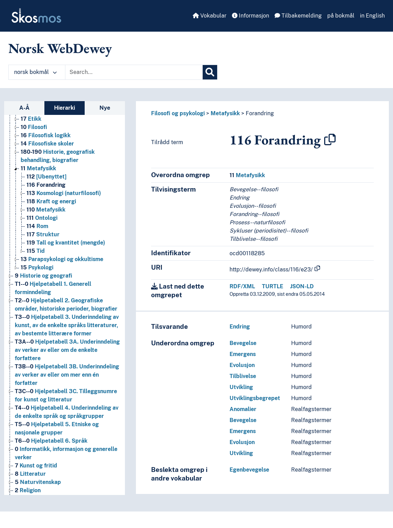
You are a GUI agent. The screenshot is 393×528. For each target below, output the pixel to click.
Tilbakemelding (298, 15)
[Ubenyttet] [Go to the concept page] (46, 176)
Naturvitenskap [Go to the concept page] (38, 482)
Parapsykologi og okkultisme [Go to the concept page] (62, 259)
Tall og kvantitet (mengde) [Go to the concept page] (65, 242)
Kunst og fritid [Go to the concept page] (36, 465)
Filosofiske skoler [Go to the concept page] (47, 143)
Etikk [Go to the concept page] (31, 119)
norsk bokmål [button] (35, 72)
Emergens (243, 354)
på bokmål (340, 15)
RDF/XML (242, 286)
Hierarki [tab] (64, 108)
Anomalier (243, 409)
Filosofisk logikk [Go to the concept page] (46, 135)
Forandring (260, 113)
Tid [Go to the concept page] (35, 251)
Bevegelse (243, 343)
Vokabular (209, 15)
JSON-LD (302, 286)
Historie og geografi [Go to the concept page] (43, 275)
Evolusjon (242, 365)
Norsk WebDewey (60, 48)
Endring (240, 326)
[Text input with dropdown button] (134, 72)
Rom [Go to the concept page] (37, 226)
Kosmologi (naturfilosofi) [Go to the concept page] (63, 193)
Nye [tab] (104, 108)
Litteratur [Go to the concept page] (30, 474)
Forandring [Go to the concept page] (45, 185)
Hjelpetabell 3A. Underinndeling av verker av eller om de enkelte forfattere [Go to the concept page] (67, 350)
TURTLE (272, 286)
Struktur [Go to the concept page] (43, 234)
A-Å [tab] (24, 108)
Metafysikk (225, 113)
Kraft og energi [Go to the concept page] (51, 201)
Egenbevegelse (249, 469)
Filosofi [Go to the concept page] (34, 127)
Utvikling (241, 387)
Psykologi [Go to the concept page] (37, 267)
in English (372, 15)
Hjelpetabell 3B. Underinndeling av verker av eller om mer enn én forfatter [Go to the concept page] (67, 374)
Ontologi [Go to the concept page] (41, 218)
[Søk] (209, 72)
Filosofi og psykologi (178, 113)
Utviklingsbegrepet (255, 398)
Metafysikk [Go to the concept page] (38, 168)
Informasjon (250, 15)
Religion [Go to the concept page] (28, 490)
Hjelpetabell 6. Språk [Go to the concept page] (51, 441)
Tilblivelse (243, 376)
